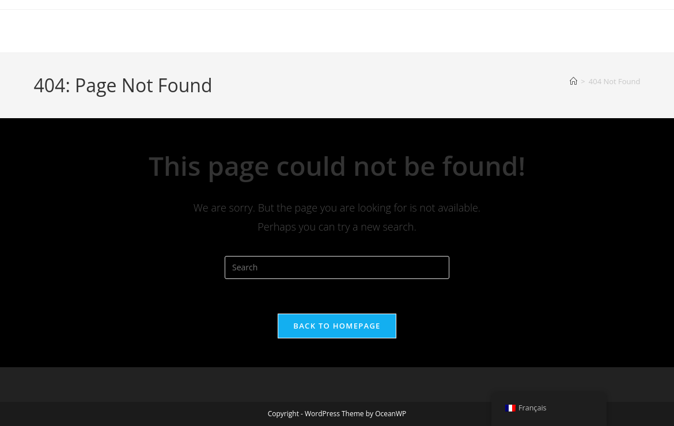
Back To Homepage (336, 326)
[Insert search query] (337, 267)
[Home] (573, 81)
